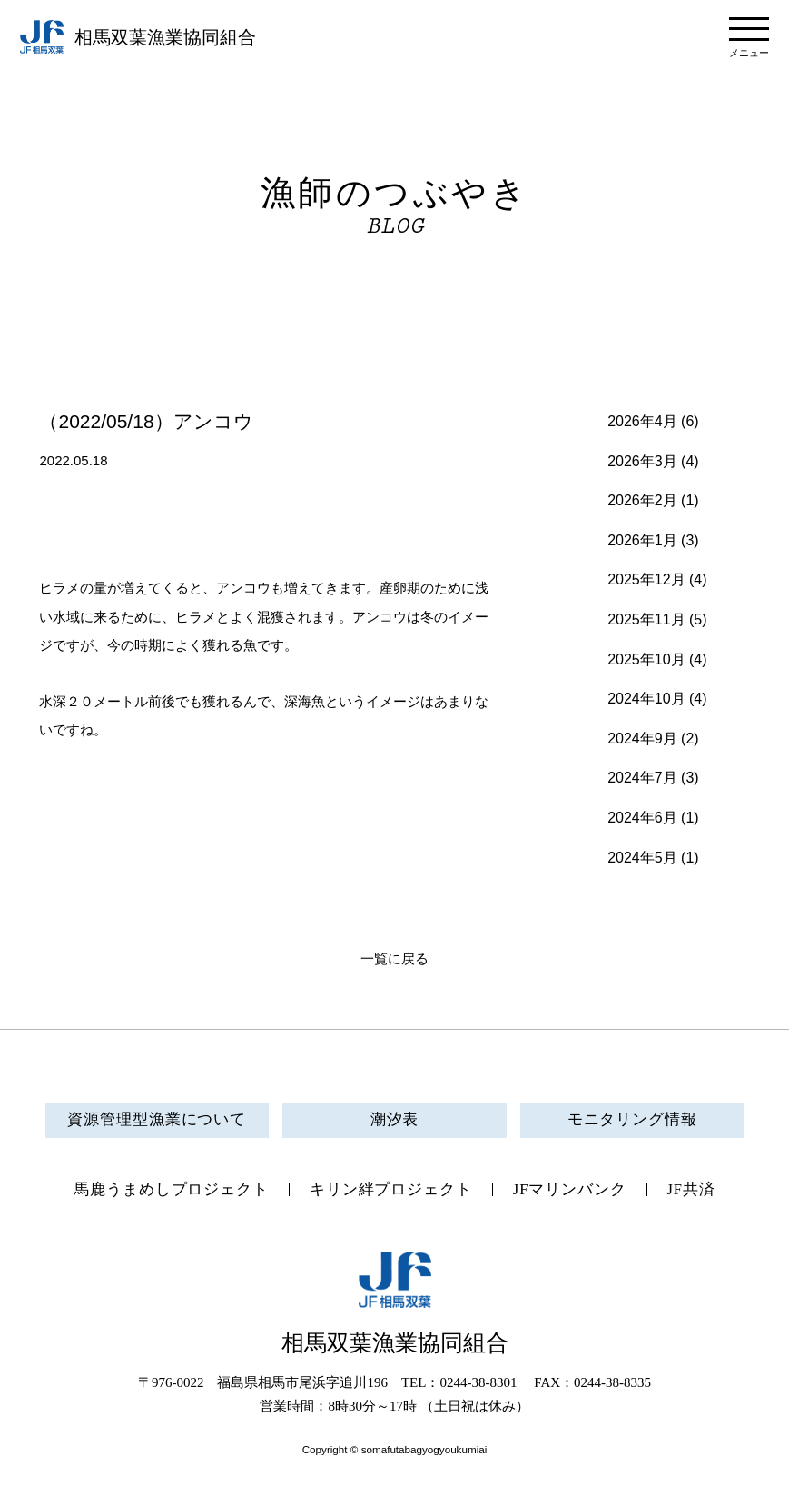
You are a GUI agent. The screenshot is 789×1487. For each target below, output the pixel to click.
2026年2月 (642, 500)
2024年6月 (642, 817)
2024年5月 (642, 857)
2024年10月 (646, 698)
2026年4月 (642, 421)
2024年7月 (642, 777)
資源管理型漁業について (156, 1120)
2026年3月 (642, 461)
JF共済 (691, 1190)
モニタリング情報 (632, 1120)
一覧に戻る (394, 959)
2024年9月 (642, 738)
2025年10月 (646, 659)
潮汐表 (394, 1120)
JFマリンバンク (569, 1190)
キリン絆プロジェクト (390, 1190)
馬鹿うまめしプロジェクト (171, 1190)
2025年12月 (646, 579)
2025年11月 (646, 619)
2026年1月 (642, 540)
